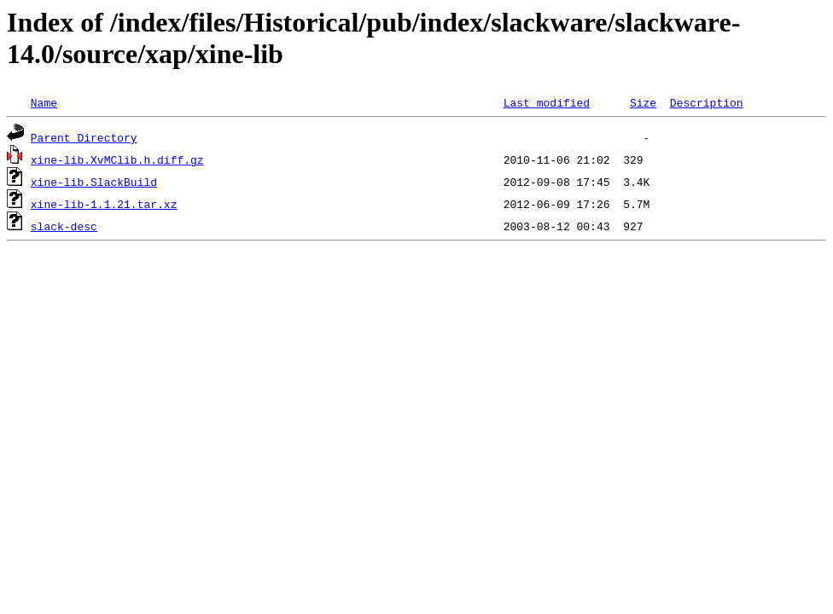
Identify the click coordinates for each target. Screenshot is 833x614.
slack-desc (64, 226)
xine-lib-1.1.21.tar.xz (104, 203)
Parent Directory (84, 137)
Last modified (547, 102)
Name (44, 102)
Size (643, 102)
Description (706, 102)
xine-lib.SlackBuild (94, 181)
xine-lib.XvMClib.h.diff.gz (117, 159)
